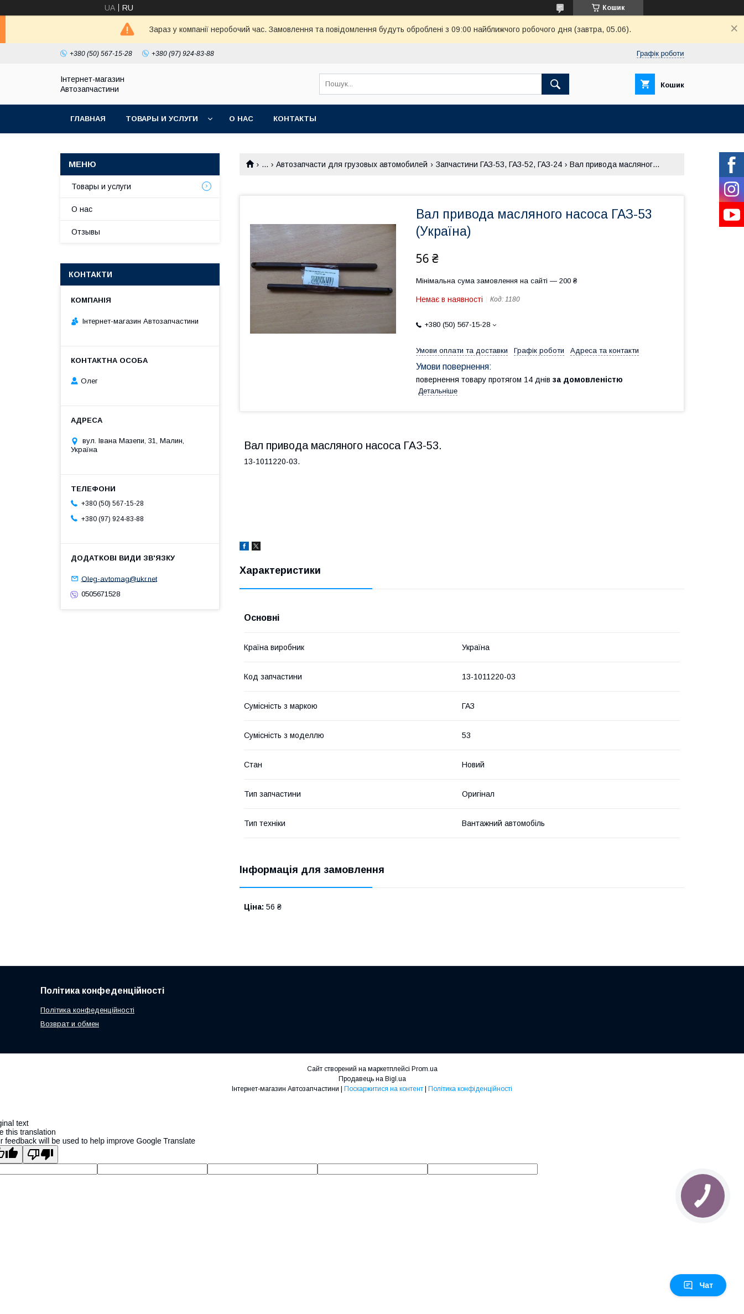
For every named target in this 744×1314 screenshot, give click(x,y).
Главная (88, 119)
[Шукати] (555, 84)
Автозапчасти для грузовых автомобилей (352, 164)
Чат (698, 1285)
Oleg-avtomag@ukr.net (119, 578)
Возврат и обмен (69, 1024)
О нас (241, 119)
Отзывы (85, 231)
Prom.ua (425, 1069)
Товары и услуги (162, 119)
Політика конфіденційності (470, 1089)
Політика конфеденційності (87, 1010)
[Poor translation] (40, 1154)
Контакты (294, 119)
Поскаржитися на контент (383, 1089)
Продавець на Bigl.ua (372, 1079)
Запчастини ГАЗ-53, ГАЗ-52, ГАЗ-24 (499, 164)
